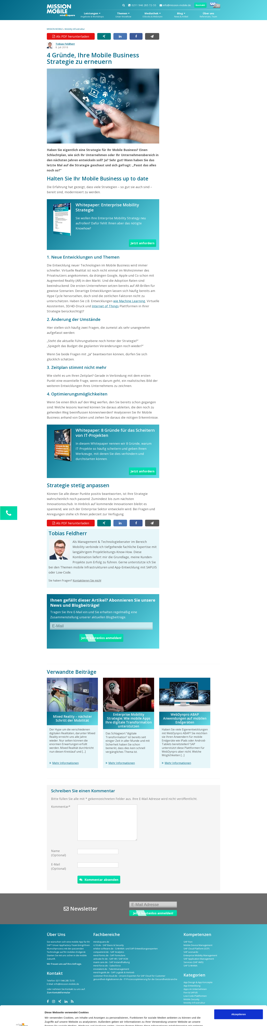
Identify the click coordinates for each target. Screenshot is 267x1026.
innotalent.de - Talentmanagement (111, 969)
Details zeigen (53, 1019)
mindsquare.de (101, 941)
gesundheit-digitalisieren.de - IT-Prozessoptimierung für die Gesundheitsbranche (135, 979)
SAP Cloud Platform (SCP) (196, 948)
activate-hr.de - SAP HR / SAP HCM (110, 958)
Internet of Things (105, 306)
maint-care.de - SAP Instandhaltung (111, 962)
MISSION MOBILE (55, 29)
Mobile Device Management (198, 945)
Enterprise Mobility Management (200, 955)
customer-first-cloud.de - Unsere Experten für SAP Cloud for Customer (129, 975)
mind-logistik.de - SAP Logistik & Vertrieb (113, 972)
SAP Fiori (188, 941)
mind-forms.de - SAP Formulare (109, 955)
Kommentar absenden (98, 880)
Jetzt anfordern (142, 243)
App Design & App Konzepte (198, 982)
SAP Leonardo (191, 951)
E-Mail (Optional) (58, 866)
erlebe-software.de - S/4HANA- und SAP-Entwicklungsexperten (125, 948)
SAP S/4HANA (190, 965)
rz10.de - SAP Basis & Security (108, 945)
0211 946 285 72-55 (142, 5)
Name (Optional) (58, 853)
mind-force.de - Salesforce (107, 965)
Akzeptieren (238, 994)
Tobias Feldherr (65, 43)
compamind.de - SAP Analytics (108, 951)
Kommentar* (60, 807)
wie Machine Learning (129, 301)
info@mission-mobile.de (175, 5)
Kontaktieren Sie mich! (87, 580)
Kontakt (200, 5)
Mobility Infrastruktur (75, 29)
